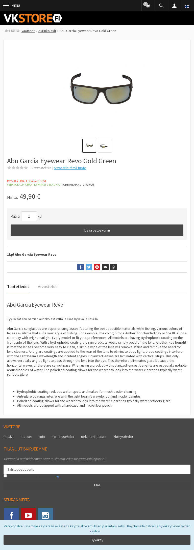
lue (57, 476)
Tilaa (97, 485)
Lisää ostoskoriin (97, 230)
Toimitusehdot (63, 436)
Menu (11, 5)
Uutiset (26, 436)
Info (42, 436)
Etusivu (9, 436)
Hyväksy (97, 540)
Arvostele (70, 168)
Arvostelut (47, 286)
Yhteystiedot (123, 436)
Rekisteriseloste (93, 436)
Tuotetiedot (18, 286)
